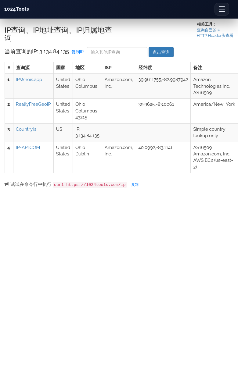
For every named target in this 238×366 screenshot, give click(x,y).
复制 (135, 185)
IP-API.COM (28, 147)
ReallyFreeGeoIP (33, 104)
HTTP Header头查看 (215, 35)
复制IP (77, 51)
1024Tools (16, 9)
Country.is (26, 129)
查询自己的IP (208, 30)
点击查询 (161, 52)
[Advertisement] (57, 254)
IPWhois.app (29, 79)
